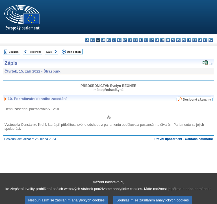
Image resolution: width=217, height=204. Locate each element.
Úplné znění (74, 51)
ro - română (189, 40)
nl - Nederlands (173, 40)
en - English (125, 40)
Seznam (14, 51)
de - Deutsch (109, 40)
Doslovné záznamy (197, 99)
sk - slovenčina (194, 40)
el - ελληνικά (119, 40)
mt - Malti (168, 40)
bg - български (87, 40)
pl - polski (178, 40)
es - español (92, 40)
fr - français (130, 40)
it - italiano (146, 40)
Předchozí (35, 51)
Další (49, 51)
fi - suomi (205, 40)
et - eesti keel (114, 40)
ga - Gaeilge (135, 40)
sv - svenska (211, 40)
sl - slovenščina (200, 40)
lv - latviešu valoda (151, 40)
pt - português (184, 40)
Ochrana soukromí (199, 139)
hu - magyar (162, 40)
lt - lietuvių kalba (157, 40)
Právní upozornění (168, 139)
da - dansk (103, 40)
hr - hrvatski (141, 40)
